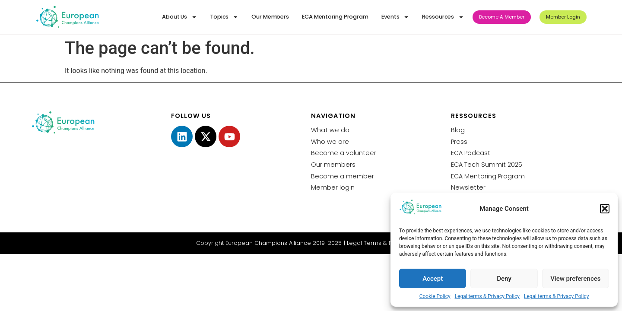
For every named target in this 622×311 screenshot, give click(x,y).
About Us (179, 17)
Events (395, 17)
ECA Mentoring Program (335, 16)
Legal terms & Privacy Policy (487, 296)
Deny (504, 278)
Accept (432, 278)
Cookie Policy (435, 296)
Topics (224, 17)
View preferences (575, 278)
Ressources (443, 17)
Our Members (270, 16)
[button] (604, 208)
